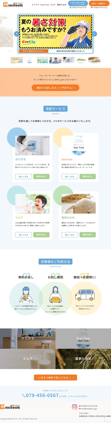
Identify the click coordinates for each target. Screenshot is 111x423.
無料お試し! (41, 176)
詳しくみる (23, 176)
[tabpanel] (55, 33)
